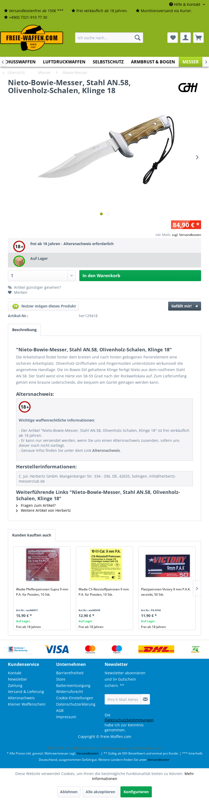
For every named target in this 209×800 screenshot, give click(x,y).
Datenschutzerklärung (75, 704)
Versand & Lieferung (26, 691)
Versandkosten (88, 753)
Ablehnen (68, 791)
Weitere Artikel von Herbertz (43, 510)
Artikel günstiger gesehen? (34, 287)
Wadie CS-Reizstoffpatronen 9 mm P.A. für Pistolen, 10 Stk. (104, 592)
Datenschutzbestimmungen (129, 719)
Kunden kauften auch (31, 535)
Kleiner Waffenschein (27, 704)
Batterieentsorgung (73, 685)
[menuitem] (33, 11)
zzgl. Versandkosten (186, 234)
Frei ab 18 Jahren (28, 627)
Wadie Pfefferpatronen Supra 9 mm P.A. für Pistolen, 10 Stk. (42, 592)
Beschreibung (24, 329)
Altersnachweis (21, 697)
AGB (60, 710)
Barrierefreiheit (70, 672)
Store (60, 679)
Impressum (66, 716)
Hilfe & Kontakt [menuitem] (185, 4)
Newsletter (17, 679)
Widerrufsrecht (69, 691)
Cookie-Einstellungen (74, 697)
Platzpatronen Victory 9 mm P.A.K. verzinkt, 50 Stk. (166, 592)
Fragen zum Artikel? (36, 505)
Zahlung (15, 685)
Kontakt (14, 672)
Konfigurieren (136, 791)
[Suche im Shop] (109, 37)
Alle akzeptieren (100, 791)
